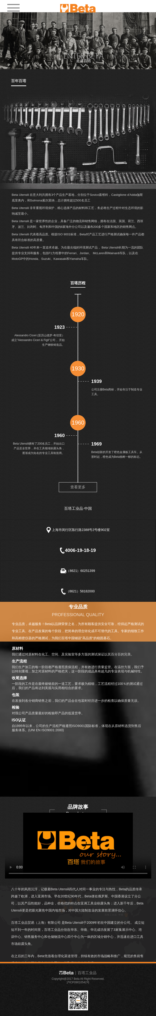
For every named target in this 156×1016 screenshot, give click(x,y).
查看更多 (77, 487)
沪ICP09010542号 (78, 982)
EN (134, 6)
